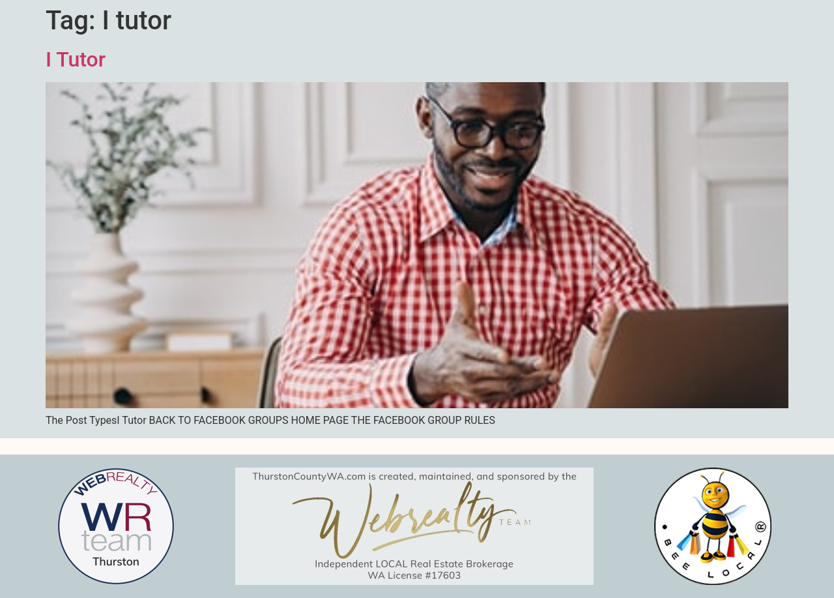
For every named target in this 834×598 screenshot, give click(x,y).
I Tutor (76, 59)
